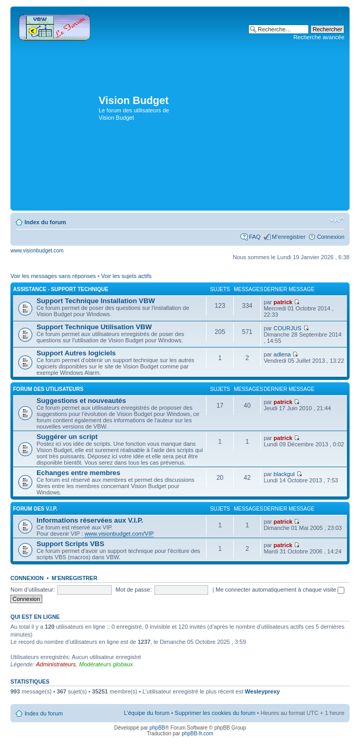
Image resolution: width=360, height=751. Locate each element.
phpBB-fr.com (197, 733)
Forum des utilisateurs (48, 389)
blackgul (283, 474)
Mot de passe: (134, 589)
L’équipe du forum (146, 713)
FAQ (254, 237)
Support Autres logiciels (76, 353)
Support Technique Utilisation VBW (94, 327)
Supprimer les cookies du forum (215, 713)
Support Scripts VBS (70, 544)
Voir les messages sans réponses (53, 276)
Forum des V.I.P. (35, 509)
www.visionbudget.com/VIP (119, 533)
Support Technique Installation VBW (96, 301)
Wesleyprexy (262, 691)
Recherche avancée (318, 37)
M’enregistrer (288, 237)
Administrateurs (56, 664)
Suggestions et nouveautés (81, 401)
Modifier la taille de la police (336, 220)
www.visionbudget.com (37, 250)
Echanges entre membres (79, 473)
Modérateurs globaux (106, 664)
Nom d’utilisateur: (32, 589)
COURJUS (287, 328)
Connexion (330, 237)
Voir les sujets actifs (126, 276)
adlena (282, 354)
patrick (282, 302)
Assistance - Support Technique (61, 289)
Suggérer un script (67, 437)
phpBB (157, 728)
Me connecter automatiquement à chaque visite (279, 589)
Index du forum (45, 222)
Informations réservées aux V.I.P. (90, 520)
